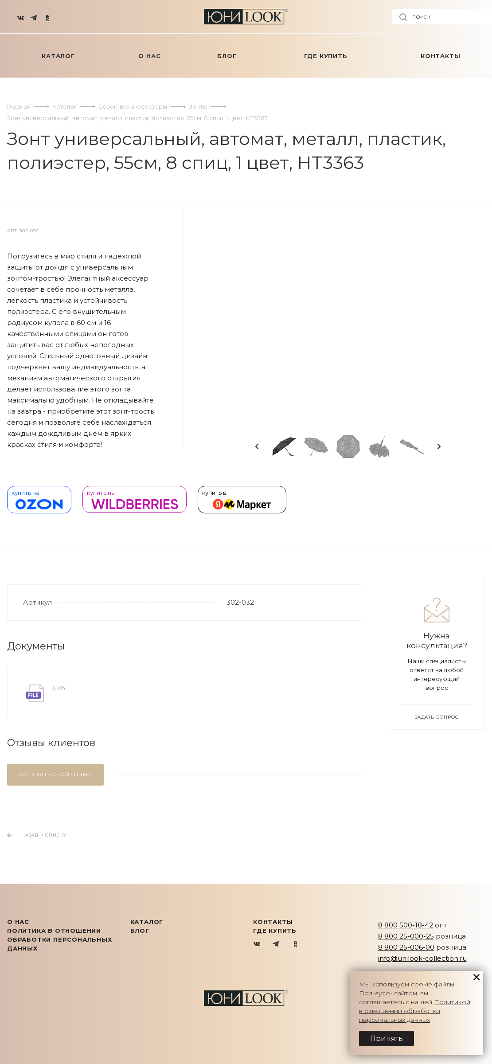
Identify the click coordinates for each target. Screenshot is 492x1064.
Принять (386, 1038)
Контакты (273, 921)
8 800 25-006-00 (406, 947)
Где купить (275, 930)
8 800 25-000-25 (406, 936)
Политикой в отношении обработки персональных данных (414, 1011)
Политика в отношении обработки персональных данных (59, 939)
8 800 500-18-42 (405, 925)
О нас (18, 921)
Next (438, 446)
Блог (139, 930)
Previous (257, 446)
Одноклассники (295, 944)
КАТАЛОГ (147, 921)
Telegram (276, 944)
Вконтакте (257, 944)
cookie (421, 984)
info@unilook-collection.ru (422, 958)
